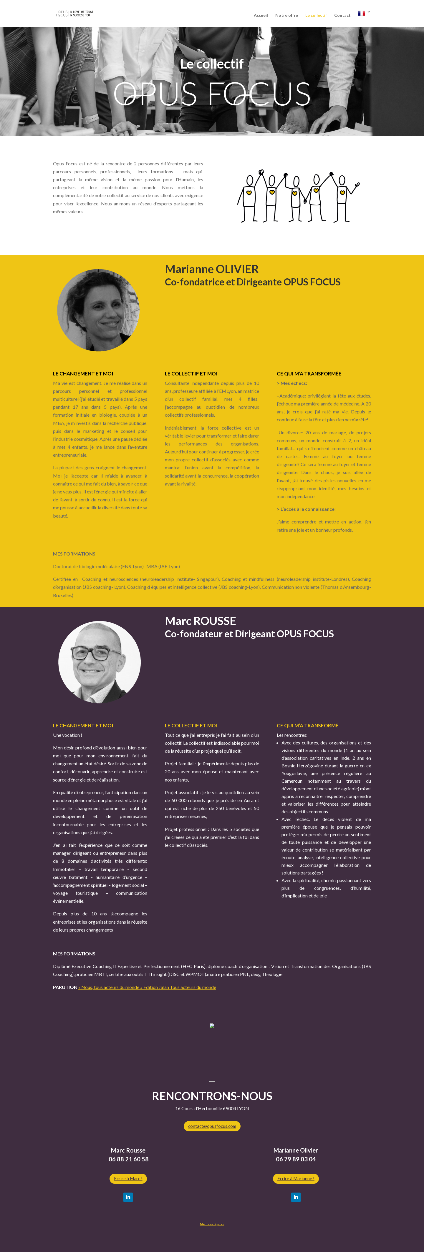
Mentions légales (212, 1224)
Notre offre (286, 15)
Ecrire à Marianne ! (295, 1178)
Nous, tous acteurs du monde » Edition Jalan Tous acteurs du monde (148, 987)
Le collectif (316, 15)
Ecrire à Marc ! (128, 1178)
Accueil (261, 15)
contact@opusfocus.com (212, 1126)
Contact (342, 15)
